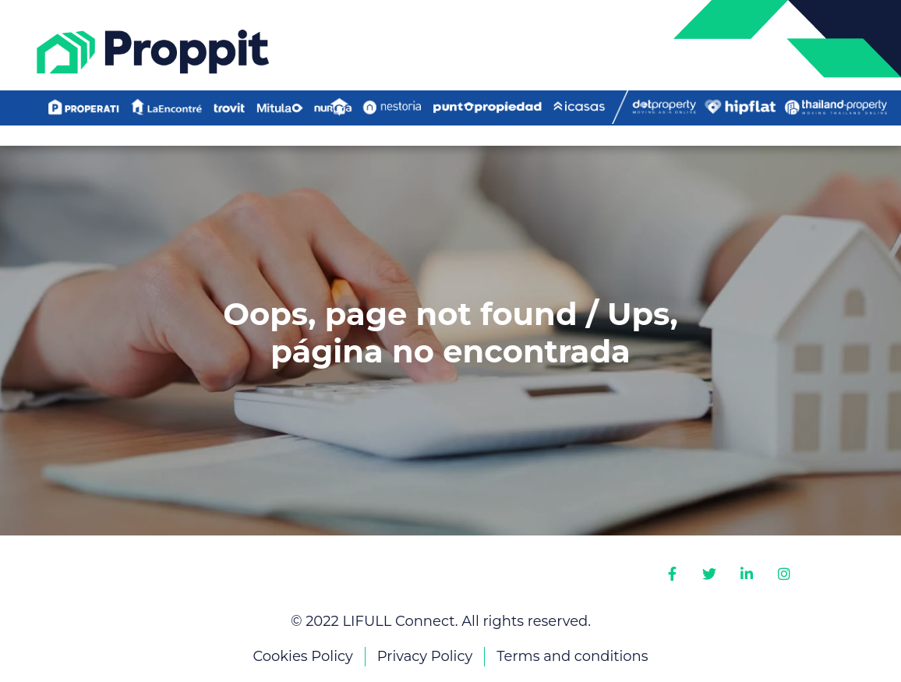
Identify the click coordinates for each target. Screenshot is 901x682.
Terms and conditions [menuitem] (572, 656)
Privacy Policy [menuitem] (424, 656)
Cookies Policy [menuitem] (302, 656)
